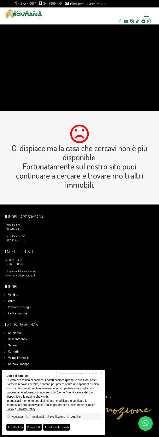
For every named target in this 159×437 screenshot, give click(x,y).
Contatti (13, 351)
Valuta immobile (18, 357)
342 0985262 (52, 3)
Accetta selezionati (57, 427)
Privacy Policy (26, 409)
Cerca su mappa (18, 364)
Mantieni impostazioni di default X (80, 373)
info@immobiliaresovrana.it (88, 3)
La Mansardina (17, 313)
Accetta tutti (15, 427)
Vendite (13, 294)
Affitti (11, 301)
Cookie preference (55, 405)
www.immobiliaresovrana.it (20, 275)
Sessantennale (18, 339)
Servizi (12, 345)
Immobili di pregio (19, 307)
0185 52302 (28, 3)
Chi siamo (14, 333)
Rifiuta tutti (34, 427)
